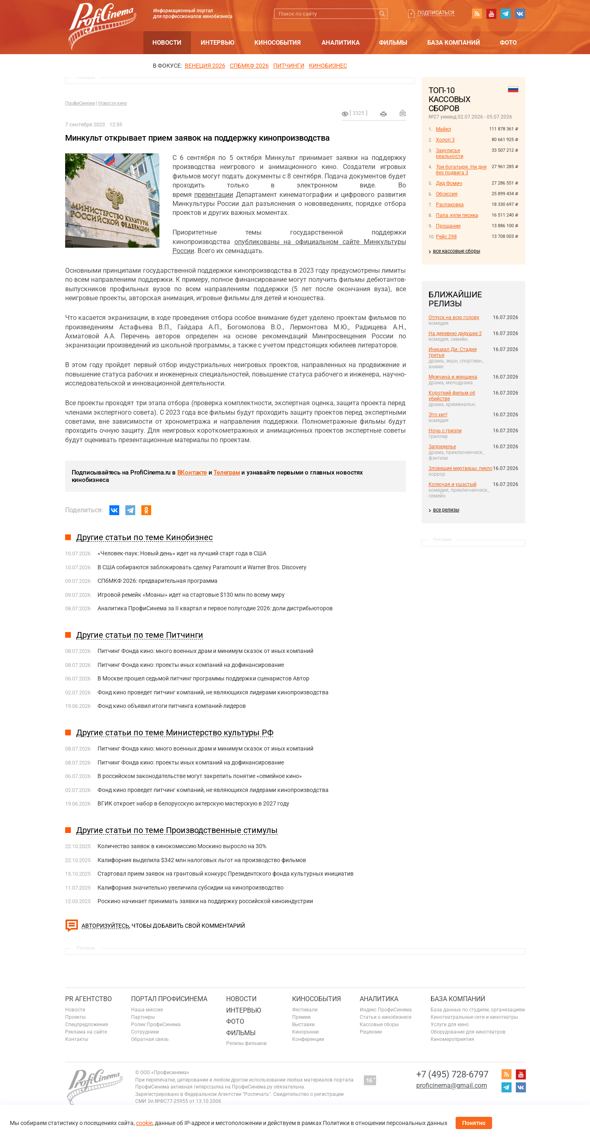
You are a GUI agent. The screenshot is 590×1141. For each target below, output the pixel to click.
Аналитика (341, 42)
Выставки (303, 1024)
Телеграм (226, 472)
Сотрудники (145, 1032)
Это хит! (438, 415)
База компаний (453, 42)
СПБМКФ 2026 (249, 65)
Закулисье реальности (449, 153)
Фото (508, 42)
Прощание (448, 226)
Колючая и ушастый (453, 484)
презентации (213, 195)
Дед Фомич (449, 183)
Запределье (442, 447)
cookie (144, 1123)
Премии (301, 1017)
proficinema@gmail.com (451, 1085)
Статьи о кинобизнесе (385, 1017)
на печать (383, 114)
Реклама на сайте (86, 1032)
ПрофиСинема (80, 103)
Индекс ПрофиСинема (386, 1010)
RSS (476, 13)
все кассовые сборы (456, 251)
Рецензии (371, 1032)
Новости (167, 42)
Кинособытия (277, 42)
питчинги (288, 65)
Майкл (443, 129)
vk (519, 13)
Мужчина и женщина (453, 377)
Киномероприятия (452, 1039)
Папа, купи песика (457, 215)
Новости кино (112, 103)
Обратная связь (150, 1039)
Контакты (76, 1039)
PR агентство (88, 999)
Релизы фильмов (246, 1043)
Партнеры (143, 1017)
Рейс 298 (446, 237)
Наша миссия (147, 1010)
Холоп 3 (445, 140)
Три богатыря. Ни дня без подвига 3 (461, 170)
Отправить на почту (402, 113)
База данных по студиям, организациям (478, 1010)
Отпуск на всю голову (454, 317)
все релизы (446, 510)
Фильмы (393, 42)
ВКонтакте (192, 472)
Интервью (217, 42)
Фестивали (305, 1010)
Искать (382, 14)
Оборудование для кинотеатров (468, 1032)
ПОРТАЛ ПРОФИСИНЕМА (169, 999)
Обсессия (447, 194)
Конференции (308, 1039)
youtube (491, 13)
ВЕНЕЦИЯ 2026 (205, 65)
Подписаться (436, 13)
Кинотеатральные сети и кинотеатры (474, 1017)
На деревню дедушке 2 (455, 333)
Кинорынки (305, 1032)
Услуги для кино (450, 1024)
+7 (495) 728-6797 (452, 1074)
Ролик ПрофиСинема (156, 1024)
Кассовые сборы (379, 1024)
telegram (505, 13)
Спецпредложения (86, 1024)
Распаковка (450, 205)
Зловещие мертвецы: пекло (460, 468)
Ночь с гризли (445, 431)
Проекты (75, 1017)
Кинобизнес (328, 65)
